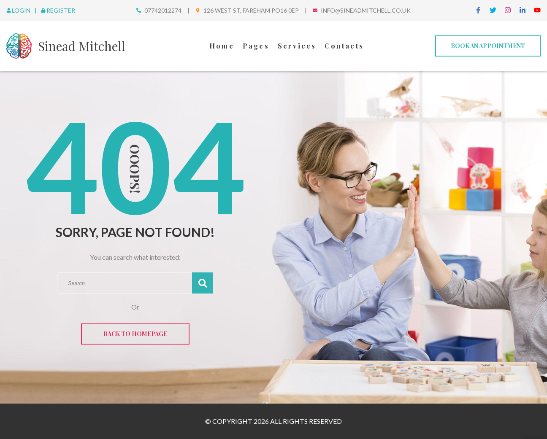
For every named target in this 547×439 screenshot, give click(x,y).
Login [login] (19, 10)
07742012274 (162, 10)
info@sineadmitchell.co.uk (366, 10)
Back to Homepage (135, 334)
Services (297, 45)
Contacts (344, 45)
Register (58, 10)
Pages (256, 45)
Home (221, 45)
